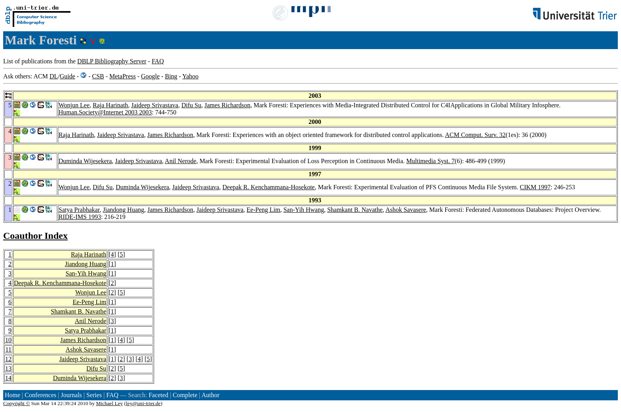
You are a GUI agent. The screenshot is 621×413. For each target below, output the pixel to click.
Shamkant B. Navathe (355, 209)
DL (54, 76)
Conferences (40, 395)
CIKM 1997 (535, 187)
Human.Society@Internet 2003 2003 (105, 112)
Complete (185, 395)
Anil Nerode (180, 161)
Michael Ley (109, 403)
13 (8, 368)
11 (8, 349)
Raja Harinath (110, 105)
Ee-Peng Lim (263, 209)
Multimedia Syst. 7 (430, 161)
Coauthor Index (35, 235)
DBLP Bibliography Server (112, 61)
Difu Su (191, 105)
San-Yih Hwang (303, 209)
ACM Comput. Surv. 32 (475, 134)
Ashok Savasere (405, 209)
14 (8, 378)
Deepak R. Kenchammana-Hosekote (268, 187)
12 (8, 359)
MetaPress (122, 76)
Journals (71, 395)
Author (210, 395)
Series (94, 395)
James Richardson (227, 105)
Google (150, 76)
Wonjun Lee (74, 105)
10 (8, 340)
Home (12, 395)
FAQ (158, 61)
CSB (98, 76)
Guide (67, 76)
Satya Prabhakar (79, 209)
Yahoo (190, 76)
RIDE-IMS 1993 (80, 216)
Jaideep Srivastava (154, 105)
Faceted (158, 395)
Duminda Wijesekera (85, 161)
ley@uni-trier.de (143, 403)
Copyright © (16, 403)
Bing (171, 76)
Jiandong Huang (123, 209)
